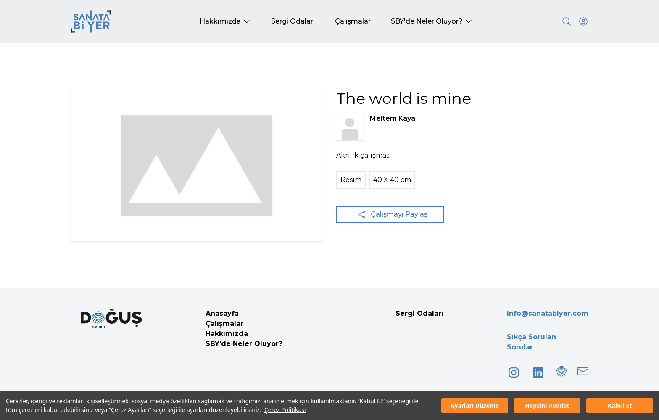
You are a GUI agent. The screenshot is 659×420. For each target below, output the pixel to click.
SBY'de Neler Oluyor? (244, 344)
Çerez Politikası (285, 410)
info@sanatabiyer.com (547, 313)
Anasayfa (222, 313)
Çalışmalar (224, 324)
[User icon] (583, 21)
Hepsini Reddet (547, 405)
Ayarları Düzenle (475, 405)
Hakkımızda (227, 334)
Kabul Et (620, 405)
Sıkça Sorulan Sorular (531, 342)
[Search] (566, 21)
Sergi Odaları (419, 313)
